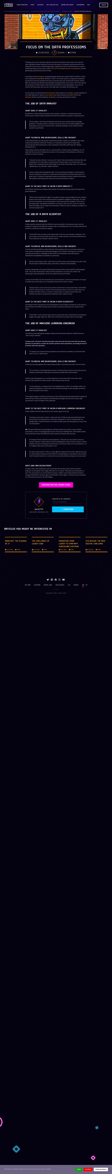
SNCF (72, 95)
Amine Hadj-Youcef (50, 95)
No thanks (88, 1169)
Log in (104, 5)
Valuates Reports (38, 76)
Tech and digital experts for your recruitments (17, 11)
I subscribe (68, 510)
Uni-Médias (69, 93)
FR (86, 581)
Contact (75, 581)
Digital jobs (48, 581)
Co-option (37, 581)
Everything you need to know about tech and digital (47, 11)
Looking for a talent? (67, 5)
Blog (88, 5)
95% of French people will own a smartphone (65, 68)
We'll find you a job (52, 5)
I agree (79, 1169)
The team (28, 581)
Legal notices (60, 581)
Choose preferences (100, 1169)
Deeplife (53, 97)
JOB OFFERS (40, 5)
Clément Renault (50, 93)
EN (82, 581)
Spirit (32, 5)
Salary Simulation (22, 5)
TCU (69, 581)
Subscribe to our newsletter (61, 499)
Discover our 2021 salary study (56, 485)
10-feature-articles (69, 11)
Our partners (80, 5)
